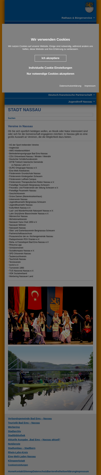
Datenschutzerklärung (70, 86)
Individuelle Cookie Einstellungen (50, 67)
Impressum (90, 86)
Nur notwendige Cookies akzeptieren (50, 73)
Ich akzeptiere (51, 58)
